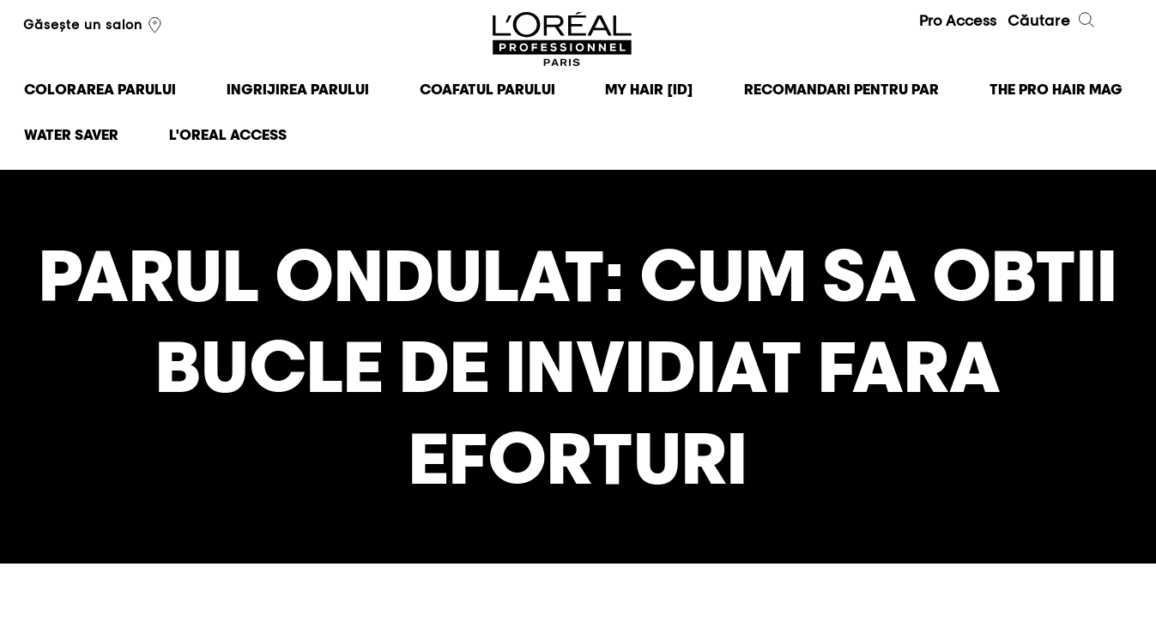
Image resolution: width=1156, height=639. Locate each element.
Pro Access (957, 20)
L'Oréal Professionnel (563, 40)
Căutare (1052, 22)
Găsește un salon (94, 25)
